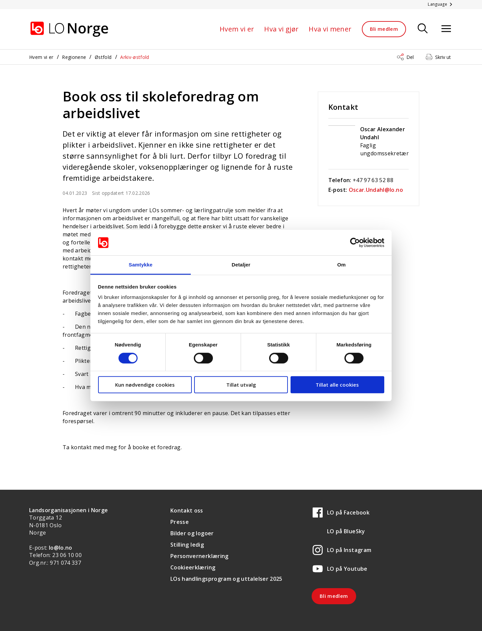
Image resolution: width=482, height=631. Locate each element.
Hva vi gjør (281, 28)
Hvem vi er (237, 28)
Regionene (74, 57)
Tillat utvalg (241, 384)
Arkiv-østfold (134, 57)
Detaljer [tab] (241, 264)
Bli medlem (384, 28)
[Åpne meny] (446, 28)
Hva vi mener (330, 28)
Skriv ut (443, 57)
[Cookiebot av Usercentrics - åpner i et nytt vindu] (355, 243)
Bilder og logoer (192, 533)
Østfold (103, 57)
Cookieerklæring (192, 567)
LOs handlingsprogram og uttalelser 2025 (226, 578)
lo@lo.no (60, 547)
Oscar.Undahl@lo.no (376, 189)
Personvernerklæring (199, 556)
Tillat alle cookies (337, 384)
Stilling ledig (187, 544)
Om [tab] (341, 264)
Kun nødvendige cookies (145, 384)
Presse (179, 522)
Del (410, 57)
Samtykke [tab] (141, 264)
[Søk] (422, 28)
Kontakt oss (186, 510)
